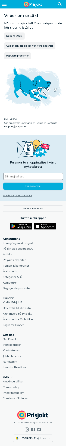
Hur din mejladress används (17, 195)
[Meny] (4, 4)
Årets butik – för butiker (18, 319)
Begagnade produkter (17, 288)
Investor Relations (14, 367)
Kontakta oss (11, 350)
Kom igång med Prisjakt (18, 243)
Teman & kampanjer (16, 265)
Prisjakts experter (14, 260)
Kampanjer (10, 282)
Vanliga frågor (12, 344)
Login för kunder (13, 325)
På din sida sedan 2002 (18, 248)
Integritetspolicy (13, 392)
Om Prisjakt (10, 339)
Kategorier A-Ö (12, 277)
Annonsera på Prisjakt (17, 313)
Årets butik (10, 271)
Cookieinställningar (15, 398)
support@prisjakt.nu (15, 126)
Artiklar (7, 254)
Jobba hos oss (12, 356)
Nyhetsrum (10, 361)
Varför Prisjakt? (12, 302)
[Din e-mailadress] (33, 176)
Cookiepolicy (11, 387)
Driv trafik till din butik (17, 308)
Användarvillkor (13, 381)
